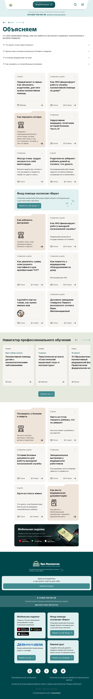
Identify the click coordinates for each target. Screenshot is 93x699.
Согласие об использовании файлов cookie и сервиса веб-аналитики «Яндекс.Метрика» (46, 684)
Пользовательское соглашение (23, 677)
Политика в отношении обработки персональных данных (69, 679)
